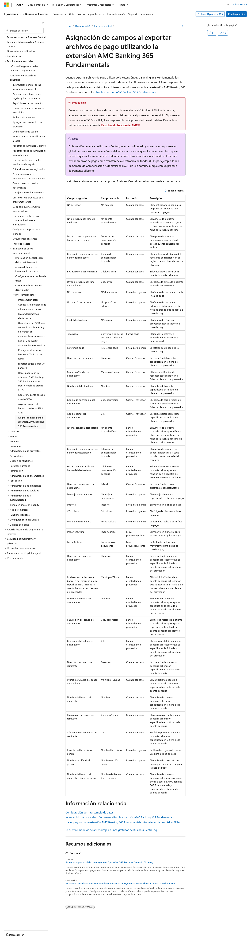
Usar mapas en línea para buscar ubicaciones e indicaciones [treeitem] (26, 220)
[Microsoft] (6, 4)
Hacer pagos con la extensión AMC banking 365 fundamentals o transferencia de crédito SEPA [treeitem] (31, 381)
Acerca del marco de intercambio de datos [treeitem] (26, 269)
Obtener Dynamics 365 (210, 14)
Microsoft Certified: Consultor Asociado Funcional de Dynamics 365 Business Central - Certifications (120, 883)
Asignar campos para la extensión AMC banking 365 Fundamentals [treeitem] (31, 422)
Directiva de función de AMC (119, 125)
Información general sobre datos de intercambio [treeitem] (29, 260)
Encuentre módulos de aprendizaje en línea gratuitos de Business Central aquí (112, 830)
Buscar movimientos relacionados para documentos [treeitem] (29, 176)
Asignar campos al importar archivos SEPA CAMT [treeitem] (30, 408)
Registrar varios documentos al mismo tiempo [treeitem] (29, 153)
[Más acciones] (182, 26)
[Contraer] (42, 23)
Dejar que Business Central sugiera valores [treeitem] (27, 209)
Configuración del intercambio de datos (89, 812)
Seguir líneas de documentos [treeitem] (28, 103)
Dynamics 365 (82, 26)
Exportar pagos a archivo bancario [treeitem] (31, 366)
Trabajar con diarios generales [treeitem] (28, 192)
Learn (68, 26)
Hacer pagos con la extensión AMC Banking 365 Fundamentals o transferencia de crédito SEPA (123, 822)
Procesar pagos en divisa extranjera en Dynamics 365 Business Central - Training (109, 862)
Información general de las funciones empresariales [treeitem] (24, 68)
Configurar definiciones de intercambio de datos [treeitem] (32, 307)
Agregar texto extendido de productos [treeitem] (27, 124)
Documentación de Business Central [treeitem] (26, 37)
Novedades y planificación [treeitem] (21, 51)
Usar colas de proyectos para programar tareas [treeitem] (28, 200)
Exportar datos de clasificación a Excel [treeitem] (29, 138)
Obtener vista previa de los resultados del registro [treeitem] (27, 162)
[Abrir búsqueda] (228, 5)
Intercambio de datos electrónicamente (89, 817)
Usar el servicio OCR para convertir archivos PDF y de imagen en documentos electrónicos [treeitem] (31, 329)
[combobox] (24, 30)
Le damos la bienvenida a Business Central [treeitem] (25, 44)
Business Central (103, 26)
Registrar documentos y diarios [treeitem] (29, 145)
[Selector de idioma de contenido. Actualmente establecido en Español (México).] (17, 934)
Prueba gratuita (236, 14)
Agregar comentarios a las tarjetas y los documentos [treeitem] (26, 96)
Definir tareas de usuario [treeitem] (26, 131)
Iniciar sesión (240, 4)
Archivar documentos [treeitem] (24, 117)
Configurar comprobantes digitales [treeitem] (26, 231)
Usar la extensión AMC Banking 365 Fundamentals (125, 92)
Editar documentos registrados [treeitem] (29, 169)
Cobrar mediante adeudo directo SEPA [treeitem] (31, 397)
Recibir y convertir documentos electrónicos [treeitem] (31, 343)
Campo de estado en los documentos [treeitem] (25, 185)
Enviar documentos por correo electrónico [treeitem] (29, 110)
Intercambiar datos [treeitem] (28, 299)
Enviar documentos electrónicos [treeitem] (28, 316)
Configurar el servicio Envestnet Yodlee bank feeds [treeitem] (30, 354)
